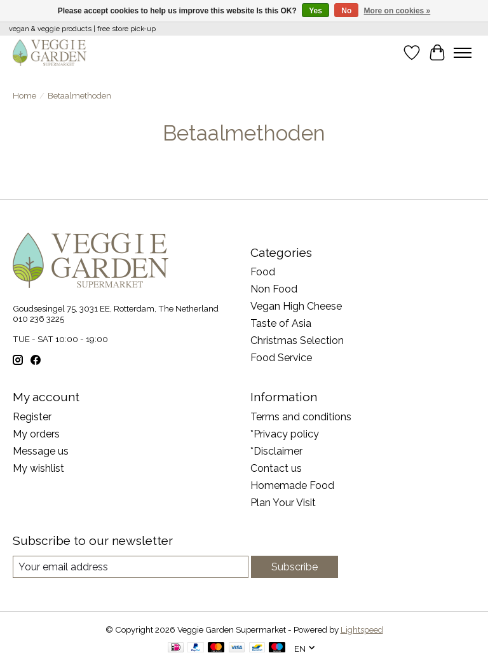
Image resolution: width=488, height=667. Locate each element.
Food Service (281, 358)
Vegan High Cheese (296, 306)
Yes (315, 10)
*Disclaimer (276, 451)
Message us (41, 451)
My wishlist (38, 468)
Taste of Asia (280, 323)
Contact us (276, 468)
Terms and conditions (300, 417)
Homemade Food (292, 485)
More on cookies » (397, 10)
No (346, 10)
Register (32, 417)
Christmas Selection (297, 340)
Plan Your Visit (283, 503)
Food (262, 272)
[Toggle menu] (462, 52)
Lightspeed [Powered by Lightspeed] (362, 629)
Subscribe (294, 567)
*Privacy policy (284, 434)
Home (24, 95)
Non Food (273, 289)
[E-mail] (130, 567)
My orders (36, 434)
